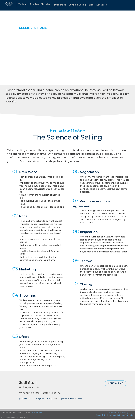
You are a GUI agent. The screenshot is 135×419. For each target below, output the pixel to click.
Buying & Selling (77, 5)
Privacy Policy (128, 413)
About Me (101, 5)
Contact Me (115, 383)
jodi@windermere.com (71, 399)
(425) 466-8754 (26, 399)
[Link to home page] (9, 5)
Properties (60, 5)
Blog (91, 5)
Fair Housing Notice (125, 415)
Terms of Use (114, 413)
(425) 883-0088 (42, 399)
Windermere (37, 413)
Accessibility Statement (106, 415)
